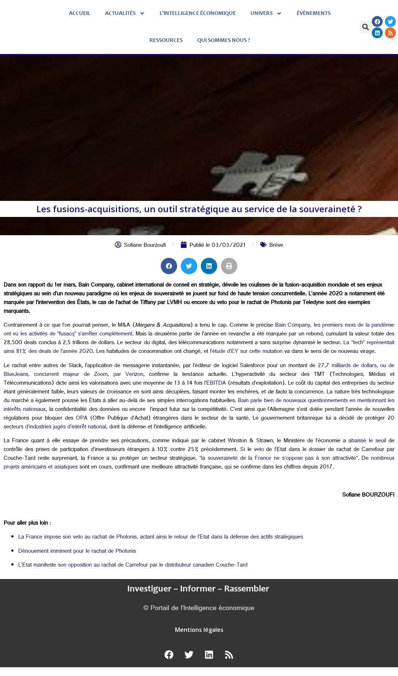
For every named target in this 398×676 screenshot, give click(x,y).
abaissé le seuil (367, 441)
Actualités (125, 13)
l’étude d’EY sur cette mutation (246, 352)
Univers (266, 13)
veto (259, 450)
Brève (276, 246)
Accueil (79, 13)
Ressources (166, 40)
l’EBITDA (215, 383)
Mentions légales (199, 630)
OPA (81, 418)
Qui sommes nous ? (223, 40)
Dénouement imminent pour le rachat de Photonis (77, 551)
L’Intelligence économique (198, 13)
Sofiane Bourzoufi (145, 246)
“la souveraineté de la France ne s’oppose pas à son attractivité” (278, 459)
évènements (314, 13)
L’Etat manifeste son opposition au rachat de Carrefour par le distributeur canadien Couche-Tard (132, 565)
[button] (366, 27)
